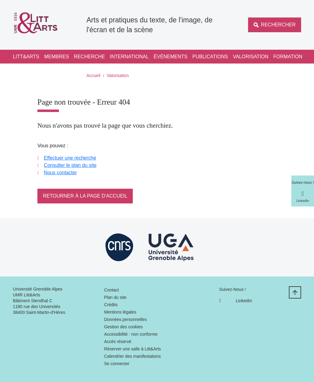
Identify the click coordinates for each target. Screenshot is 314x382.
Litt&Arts (26, 56)
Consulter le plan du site (70, 165)
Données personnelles (125, 319)
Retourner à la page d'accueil (85, 196)
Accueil (93, 75)
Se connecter (116, 363)
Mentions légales (120, 312)
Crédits (110, 304)
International (129, 56)
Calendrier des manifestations (132, 356)
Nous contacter (60, 172)
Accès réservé (117, 341)
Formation (287, 56)
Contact (111, 289)
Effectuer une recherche (70, 157)
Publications (210, 56)
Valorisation (250, 56)
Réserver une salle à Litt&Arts (132, 348)
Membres (56, 56)
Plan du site (115, 297)
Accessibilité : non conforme (130, 334)
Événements (170, 56)
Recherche (89, 56)
